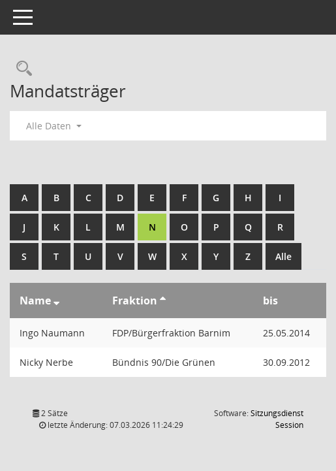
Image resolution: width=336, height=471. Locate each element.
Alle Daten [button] (54, 126)
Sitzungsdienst (277, 419)
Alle (283, 256)
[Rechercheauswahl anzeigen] (21, 69)
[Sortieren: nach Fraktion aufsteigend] (163, 300)
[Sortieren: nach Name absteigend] (56, 300)
